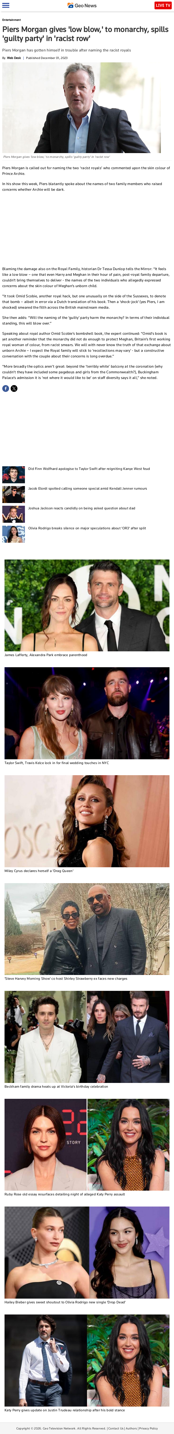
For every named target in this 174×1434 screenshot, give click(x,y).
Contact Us (115, 1428)
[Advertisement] (87, 228)
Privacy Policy (148, 1428)
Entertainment (11, 20)
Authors (131, 1428)
